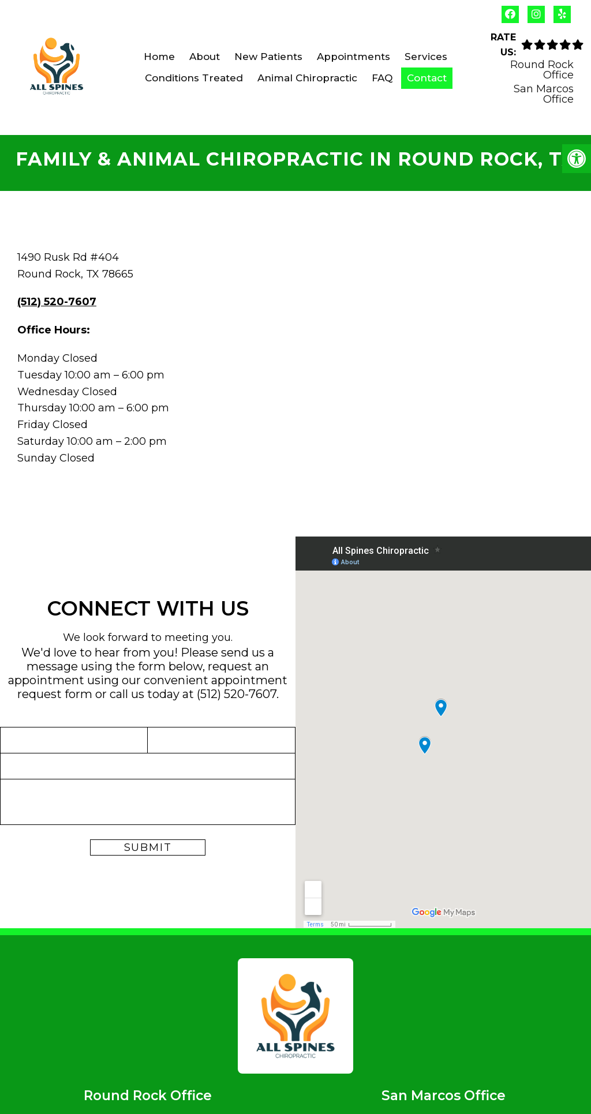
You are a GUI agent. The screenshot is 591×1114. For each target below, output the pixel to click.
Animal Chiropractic (307, 78)
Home (159, 56)
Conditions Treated (194, 78)
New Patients (268, 56)
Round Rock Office (542, 69)
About (204, 56)
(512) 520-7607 (56, 301)
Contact (427, 78)
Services (426, 56)
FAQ (382, 78)
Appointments (353, 56)
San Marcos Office (544, 94)
